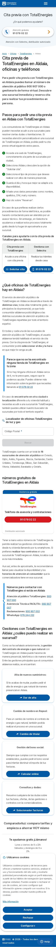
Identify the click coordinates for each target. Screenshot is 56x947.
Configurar (28, 925)
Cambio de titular (28, 733)
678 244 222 (27, 615)
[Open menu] (46, 3)
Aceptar (28, 909)
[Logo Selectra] (9, 3)
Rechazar (28, 917)
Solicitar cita (15, 269)
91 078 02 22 (41, 269)
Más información (11, 901)
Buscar (28, 442)
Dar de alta (28, 697)
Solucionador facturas (28, 810)
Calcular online (28, 773)
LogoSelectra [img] (6, 939)
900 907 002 (33, 611)
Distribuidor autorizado (15, 531)
